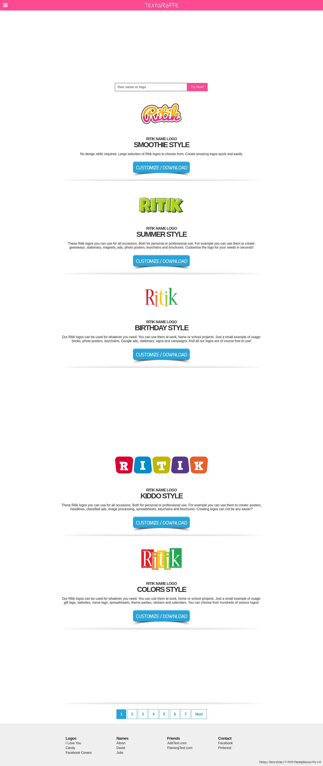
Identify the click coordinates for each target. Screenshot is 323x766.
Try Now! (197, 87)
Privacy (263, 762)
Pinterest (224, 748)
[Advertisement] (161, 47)
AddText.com (176, 743)
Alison (121, 743)
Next (199, 714)
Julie (119, 752)
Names (122, 738)
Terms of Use (275, 762)
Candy (70, 748)
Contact (224, 738)
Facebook (225, 743)
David (120, 748)
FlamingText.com (179, 748)
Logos (71, 738)
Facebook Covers (79, 752)
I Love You (73, 743)
